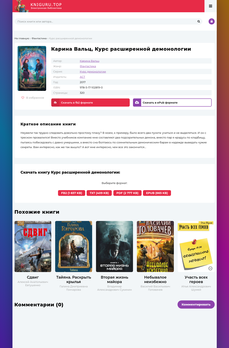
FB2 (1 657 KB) (71, 193)
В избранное (32, 97)
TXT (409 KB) (99, 193)
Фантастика (88, 66)
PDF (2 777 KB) (127, 193)
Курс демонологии (93, 71)
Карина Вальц (89, 60)
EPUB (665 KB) (157, 193)
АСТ (82, 76)
